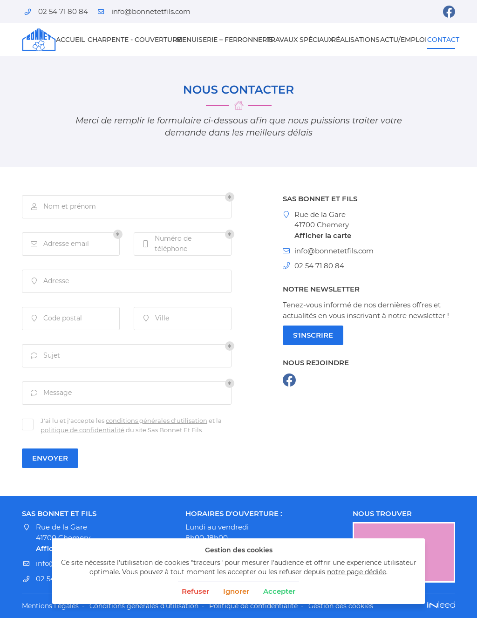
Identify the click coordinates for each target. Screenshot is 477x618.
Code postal (55, 318)
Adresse (49, 281)
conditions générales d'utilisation (156, 420)
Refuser (195, 591)
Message (50, 393)
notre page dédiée (356, 572)
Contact (441, 39)
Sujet (44, 355)
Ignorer (236, 591)
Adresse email (59, 244)
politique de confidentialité (82, 430)
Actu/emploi (400, 39)
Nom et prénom (62, 206)
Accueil (68, 39)
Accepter (279, 591)
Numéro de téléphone (166, 243)
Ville (155, 318)
